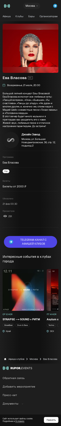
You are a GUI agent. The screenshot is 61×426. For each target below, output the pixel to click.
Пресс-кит (10, 395)
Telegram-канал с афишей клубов (28, 241)
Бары (31, 16)
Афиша (7, 16)
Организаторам (49, 16)
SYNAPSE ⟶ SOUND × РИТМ (21, 319)
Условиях (19, 421)
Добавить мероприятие (19, 386)
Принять (51, 419)
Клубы (19, 16)
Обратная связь (14, 378)
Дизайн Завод (30, 134)
